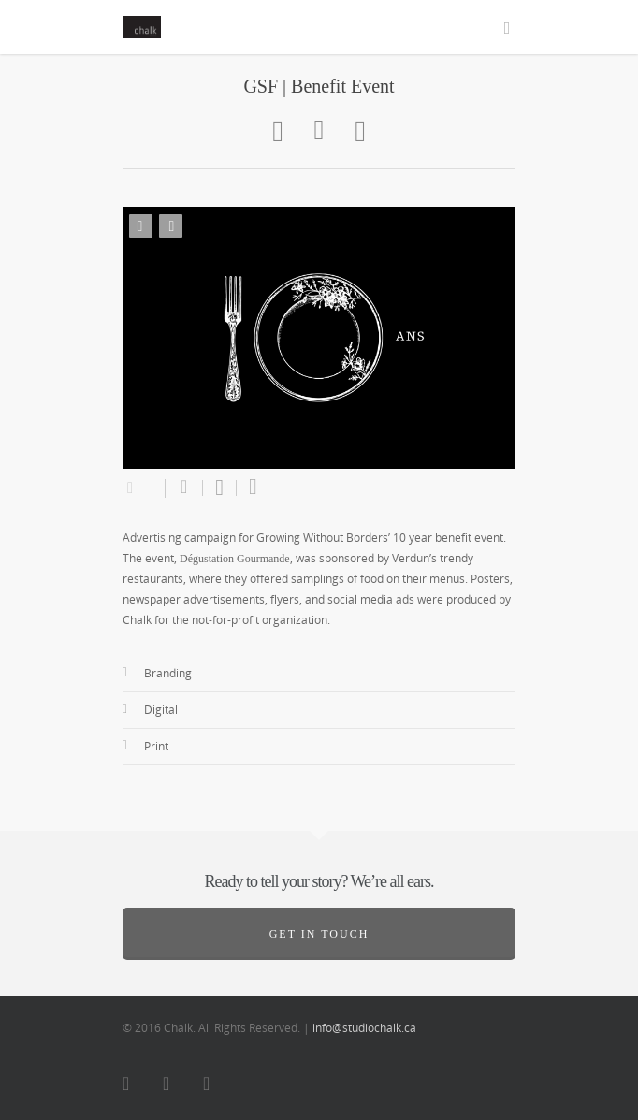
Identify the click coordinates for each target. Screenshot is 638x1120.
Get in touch (319, 933)
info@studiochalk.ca (364, 1028)
